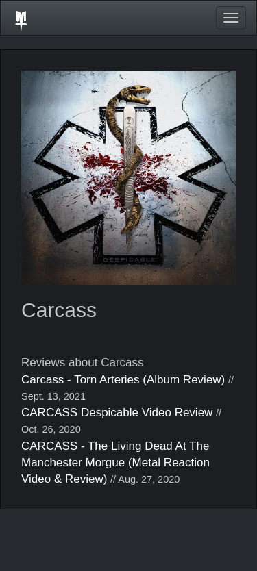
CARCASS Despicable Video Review (116, 412)
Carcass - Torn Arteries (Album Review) (123, 379)
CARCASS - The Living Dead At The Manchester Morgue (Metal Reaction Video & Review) (115, 463)
